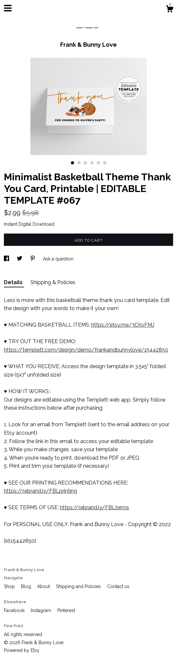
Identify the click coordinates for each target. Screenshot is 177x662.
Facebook (15, 610)
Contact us (118, 586)
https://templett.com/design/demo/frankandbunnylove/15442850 (86, 350)
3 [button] (85, 162)
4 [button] (92, 162)
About (44, 586)
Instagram (41, 610)
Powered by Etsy (21, 650)
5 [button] (98, 162)
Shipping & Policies (52, 282)
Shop (10, 586)
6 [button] (104, 162)
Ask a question (58, 258)
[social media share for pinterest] (33, 258)
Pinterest (66, 610)
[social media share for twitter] (20, 258)
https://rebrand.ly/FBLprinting (40, 491)
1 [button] (72, 162)
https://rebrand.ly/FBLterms (94, 507)
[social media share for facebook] (7, 258)
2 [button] (79, 162)
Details (14, 282)
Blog (26, 586)
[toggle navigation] (8, 8)
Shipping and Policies (79, 586)
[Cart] (169, 10)
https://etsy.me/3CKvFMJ (122, 325)
